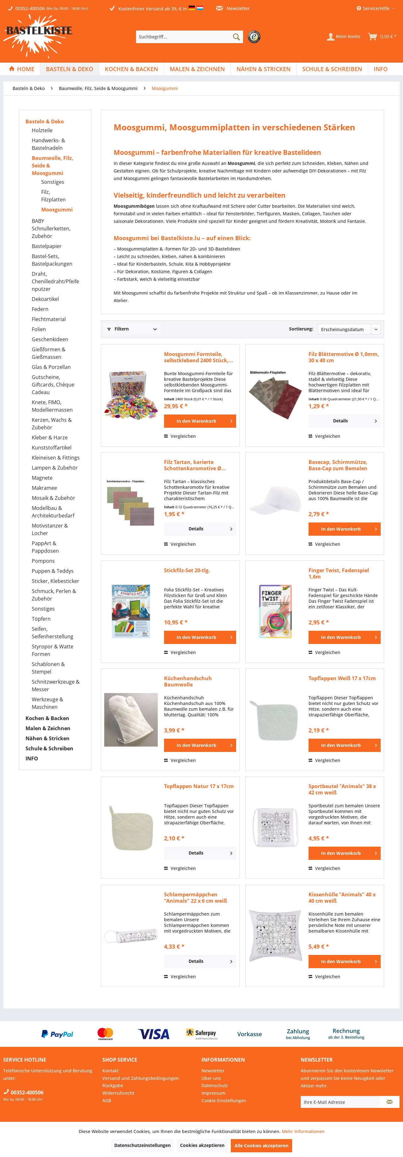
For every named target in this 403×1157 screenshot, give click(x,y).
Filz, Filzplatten (53, 196)
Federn (40, 309)
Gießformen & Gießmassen (48, 353)
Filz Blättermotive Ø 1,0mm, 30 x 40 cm (344, 357)
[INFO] (380, 69)
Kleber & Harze (50, 437)
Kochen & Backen (47, 718)
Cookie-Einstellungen (224, 1100)
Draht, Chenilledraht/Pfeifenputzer (55, 281)
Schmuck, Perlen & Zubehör (54, 595)
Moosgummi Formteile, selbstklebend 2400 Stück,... (198, 357)
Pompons (43, 560)
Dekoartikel (45, 299)
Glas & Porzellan (51, 367)
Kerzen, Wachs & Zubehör (52, 423)
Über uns (211, 1078)
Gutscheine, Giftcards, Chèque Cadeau (53, 385)
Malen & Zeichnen (48, 728)
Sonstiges (52, 181)
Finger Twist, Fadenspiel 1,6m (339, 573)
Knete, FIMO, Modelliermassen (52, 406)
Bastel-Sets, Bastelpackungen (52, 260)
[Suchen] (236, 37)
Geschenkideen (50, 339)
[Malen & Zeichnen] (197, 69)
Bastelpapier (47, 246)
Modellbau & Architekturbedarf (53, 512)
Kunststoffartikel (51, 447)
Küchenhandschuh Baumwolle (188, 681)
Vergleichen (180, 436)
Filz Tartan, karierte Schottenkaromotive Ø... (195, 465)
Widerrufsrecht (118, 1093)
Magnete (42, 477)
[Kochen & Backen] (131, 69)
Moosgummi (57, 209)
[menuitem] (200, 37)
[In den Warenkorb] (200, 421)
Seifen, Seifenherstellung (52, 632)
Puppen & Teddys (53, 570)
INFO (32, 758)
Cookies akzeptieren (202, 1145)
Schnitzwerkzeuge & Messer (56, 685)
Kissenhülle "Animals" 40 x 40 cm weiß (342, 897)
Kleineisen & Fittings (56, 457)
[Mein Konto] (343, 36)
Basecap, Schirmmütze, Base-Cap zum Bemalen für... (338, 465)
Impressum (213, 1093)
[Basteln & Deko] (69, 69)
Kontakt (110, 1071)
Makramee (44, 487)
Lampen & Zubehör (55, 467)
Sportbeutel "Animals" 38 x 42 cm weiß (342, 789)
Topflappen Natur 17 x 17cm (199, 786)
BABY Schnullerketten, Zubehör (51, 228)
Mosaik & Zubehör (53, 497)
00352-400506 (30, 8)
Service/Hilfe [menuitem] (374, 8)
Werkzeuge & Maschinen (47, 703)
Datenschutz (215, 1085)
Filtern (118, 329)
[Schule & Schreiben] (332, 69)
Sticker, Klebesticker (55, 581)
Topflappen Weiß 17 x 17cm (342, 678)
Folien (39, 329)
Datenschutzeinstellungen (142, 1145)
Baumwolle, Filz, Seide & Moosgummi (52, 166)
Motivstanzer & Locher (50, 529)
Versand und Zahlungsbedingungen (140, 1078)
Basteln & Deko (45, 121)
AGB (106, 1100)
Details (355, 420)
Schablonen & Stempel (48, 668)
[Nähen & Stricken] (263, 69)
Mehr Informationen (303, 1131)
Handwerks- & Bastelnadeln (48, 144)
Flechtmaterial (49, 319)
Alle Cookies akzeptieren (261, 1146)
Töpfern (41, 618)
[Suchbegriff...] (189, 37)
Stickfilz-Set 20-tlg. (187, 570)
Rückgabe (112, 1085)
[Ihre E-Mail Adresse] (340, 1102)
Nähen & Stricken (48, 738)
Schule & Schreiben (49, 748)
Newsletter (233, 8)
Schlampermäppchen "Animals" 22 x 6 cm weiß (195, 897)
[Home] (21, 69)
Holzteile (42, 130)
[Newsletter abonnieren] (390, 1102)
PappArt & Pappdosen (45, 547)
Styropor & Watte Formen (52, 650)
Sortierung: (301, 329)
